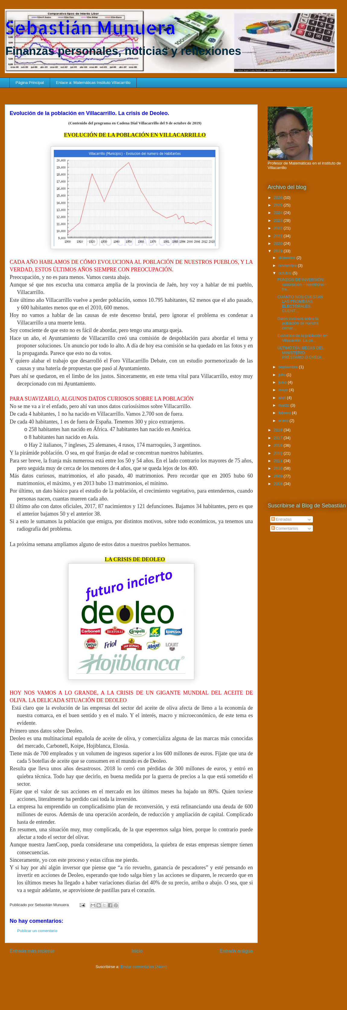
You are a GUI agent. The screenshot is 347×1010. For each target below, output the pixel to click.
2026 (279, 197)
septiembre (289, 367)
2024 (279, 212)
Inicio (137, 951)
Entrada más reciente (32, 951)
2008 (279, 483)
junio (283, 382)
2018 (279, 430)
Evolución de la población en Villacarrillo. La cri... (302, 338)
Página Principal (30, 82)
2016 (279, 445)
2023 (279, 220)
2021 (279, 236)
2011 (279, 461)
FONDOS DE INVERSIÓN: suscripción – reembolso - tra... (301, 284)
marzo (285, 405)
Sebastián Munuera (90, 27)
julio (283, 374)
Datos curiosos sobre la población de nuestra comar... (297, 323)
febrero (285, 413)
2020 (279, 243)
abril (283, 397)
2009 (279, 476)
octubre (286, 273)
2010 (279, 468)
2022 (279, 228)
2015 (279, 453)
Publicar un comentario (37, 930)
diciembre (288, 257)
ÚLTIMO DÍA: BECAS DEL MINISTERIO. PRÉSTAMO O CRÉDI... (300, 353)
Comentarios (284, 528)
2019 (279, 251)
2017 (279, 438)
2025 (279, 205)
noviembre (288, 265)
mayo (284, 390)
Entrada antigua (236, 951)
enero (284, 420)
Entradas (281, 519)
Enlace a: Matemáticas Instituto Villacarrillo (93, 82)
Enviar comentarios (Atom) (143, 966)
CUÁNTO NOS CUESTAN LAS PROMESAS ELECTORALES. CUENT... (300, 304)
